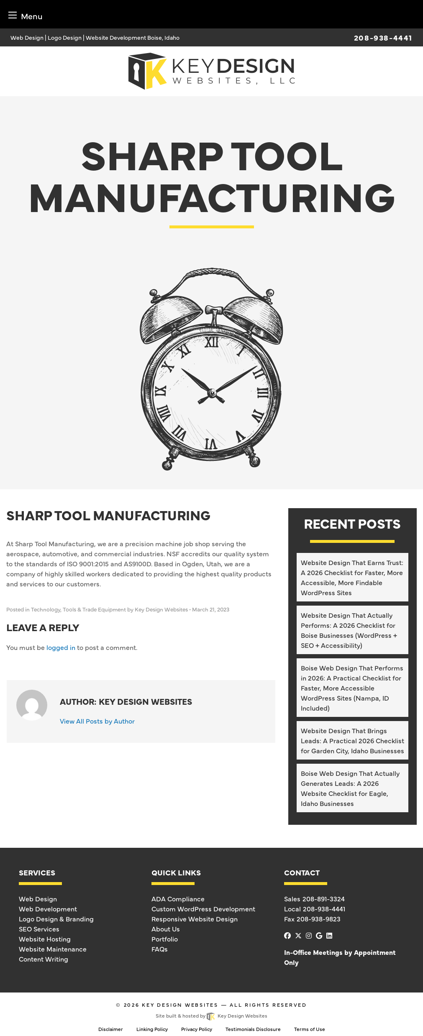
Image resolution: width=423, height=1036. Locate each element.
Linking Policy (152, 1029)
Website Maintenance (53, 948)
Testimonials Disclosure (253, 1029)
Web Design (38, 898)
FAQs (159, 948)
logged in (60, 647)
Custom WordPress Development (203, 908)
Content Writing (43, 958)
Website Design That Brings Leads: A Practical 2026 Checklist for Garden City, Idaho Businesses (352, 740)
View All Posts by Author (97, 720)
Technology (45, 609)
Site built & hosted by (211, 1015)
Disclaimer (110, 1029)
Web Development (48, 908)
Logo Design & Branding (56, 918)
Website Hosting (45, 938)
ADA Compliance (178, 898)
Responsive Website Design (194, 918)
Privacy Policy (196, 1029)
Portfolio (164, 938)
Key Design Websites (180, 1004)
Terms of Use (309, 1029)
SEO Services (39, 928)
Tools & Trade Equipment (94, 609)
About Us (165, 928)
